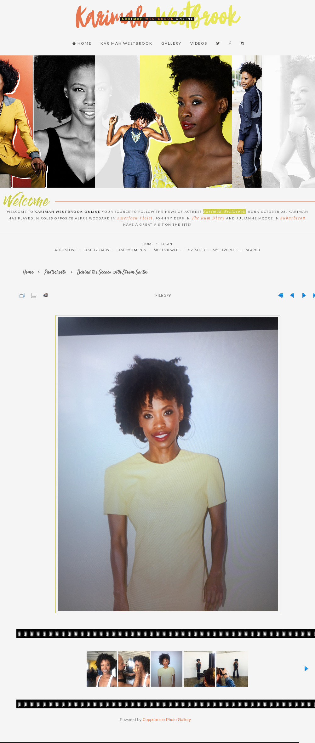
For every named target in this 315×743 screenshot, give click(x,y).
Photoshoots (55, 272)
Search (253, 250)
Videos (198, 43)
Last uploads (96, 250)
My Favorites (225, 250)
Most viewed (166, 250)
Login (166, 244)
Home (82, 43)
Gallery (171, 43)
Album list (65, 250)
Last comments (131, 250)
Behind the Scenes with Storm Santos (112, 272)
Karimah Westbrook (126, 43)
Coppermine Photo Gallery (167, 719)
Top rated (195, 250)
